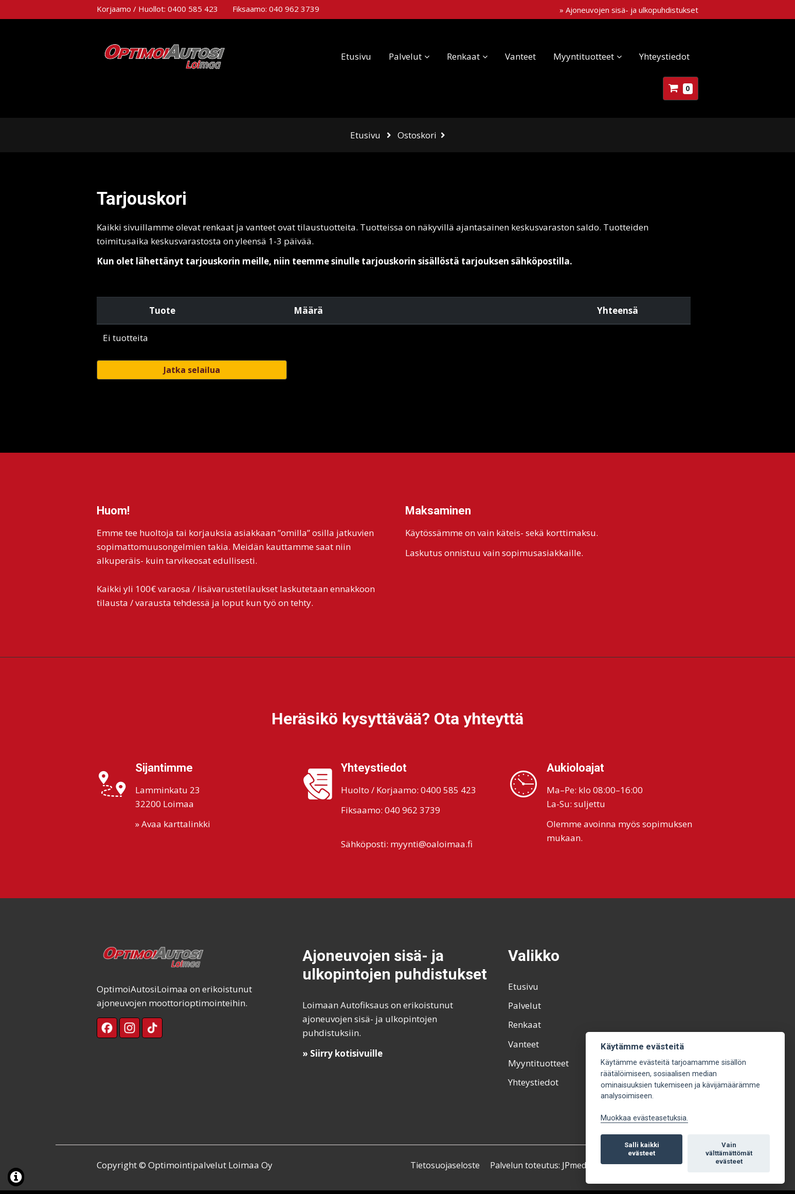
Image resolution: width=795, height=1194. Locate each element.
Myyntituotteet (583, 56)
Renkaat (463, 56)
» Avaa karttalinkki (172, 827)
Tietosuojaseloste (446, 1168)
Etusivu (356, 56)
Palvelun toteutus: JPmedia (547, 1168)
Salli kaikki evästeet (641, 1149)
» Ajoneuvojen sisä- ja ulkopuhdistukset (628, 10)
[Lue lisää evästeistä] (16, 1178)
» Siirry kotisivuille (342, 1056)
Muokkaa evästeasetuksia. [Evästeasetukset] (644, 1118)
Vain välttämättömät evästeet (729, 1153)
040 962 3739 (294, 9)
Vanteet (520, 56)
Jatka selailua (192, 373)
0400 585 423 (193, 9)
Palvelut (405, 56)
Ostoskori (417, 135)
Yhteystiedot (664, 56)
